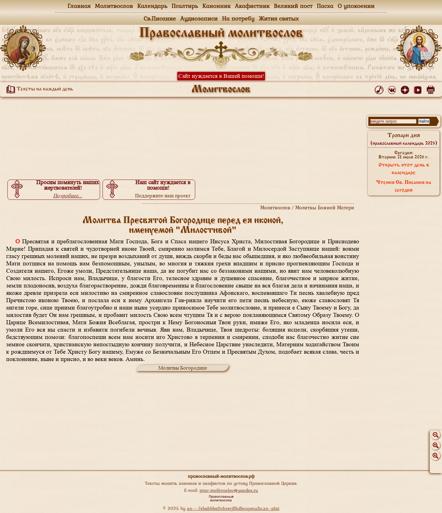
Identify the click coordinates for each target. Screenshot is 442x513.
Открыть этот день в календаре (403, 169)
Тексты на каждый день (38, 89)
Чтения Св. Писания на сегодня (403, 186)
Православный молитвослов (221, 33)
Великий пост (293, 5)
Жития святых (279, 18)
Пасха (325, 5)
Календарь (152, 5)
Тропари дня (403, 139)
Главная (79, 5)
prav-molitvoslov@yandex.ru (229, 490)
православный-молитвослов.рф (221, 476)
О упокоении (356, 5)
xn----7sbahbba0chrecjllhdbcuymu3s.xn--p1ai (233, 508)
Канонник (216, 5)
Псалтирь (185, 5)
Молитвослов (114, 5)
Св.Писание (160, 18)
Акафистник (252, 5)
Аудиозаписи (199, 18)
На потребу (238, 18)
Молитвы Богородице (182, 368)
